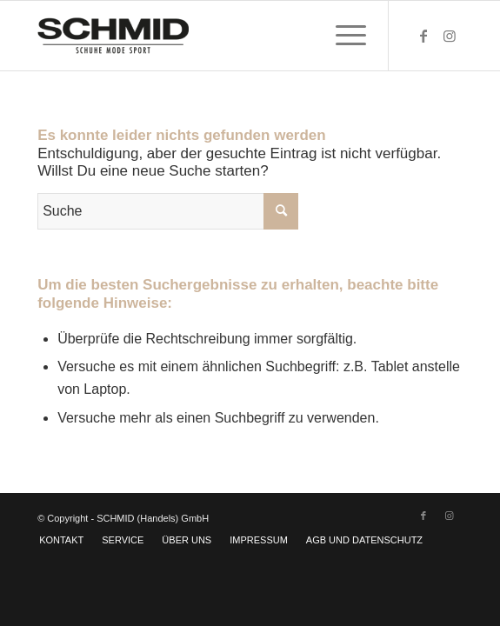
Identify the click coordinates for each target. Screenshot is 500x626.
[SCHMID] (207, 35)
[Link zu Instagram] (450, 36)
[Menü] (342, 35)
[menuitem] (342, 35)
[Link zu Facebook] (423, 36)
